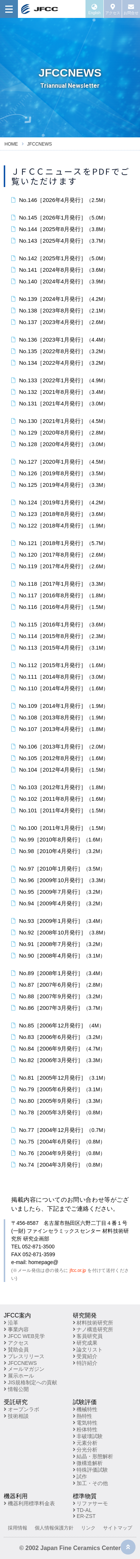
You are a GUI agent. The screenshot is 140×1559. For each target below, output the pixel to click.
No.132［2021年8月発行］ (59, 392)
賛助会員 (16, 1350)
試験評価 (85, 1402)
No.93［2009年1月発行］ (58, 921)
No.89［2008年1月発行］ (58, 973)
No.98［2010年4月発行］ (58, 851)
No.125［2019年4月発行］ (59, 485)
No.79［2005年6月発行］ (58, 1089)
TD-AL (82, 1510)
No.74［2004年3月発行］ (58, 1164)
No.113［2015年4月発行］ (59, 647)
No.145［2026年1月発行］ (59, 217)
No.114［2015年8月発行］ (59, 636)
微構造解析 (88, 1463)
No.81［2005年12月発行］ (59, 1077)
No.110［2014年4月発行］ (59, 688)
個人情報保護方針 (54, 1528)
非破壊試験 (88, 1436)
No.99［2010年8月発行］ (58, 839)
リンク (88, 1528)
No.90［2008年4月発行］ (58, 955)
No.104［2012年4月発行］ (59, 769)
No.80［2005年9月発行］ (58, 1101)
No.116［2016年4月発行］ (59, 607)
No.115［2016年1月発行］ (59, 624)
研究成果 (85, 1343)
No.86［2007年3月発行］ (58, 1008)
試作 (80, 1476)
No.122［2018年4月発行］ (59, 525)
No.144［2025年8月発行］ (59, 229)
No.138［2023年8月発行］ (59, 310)
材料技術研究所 (93, 1323)
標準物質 (85, 1496)
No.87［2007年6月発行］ (58, 984)
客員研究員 (88, 1336)
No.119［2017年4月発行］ (59, 566)
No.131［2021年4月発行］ (59, 403)
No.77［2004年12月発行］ (59, 1130)
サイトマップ (117, 1528)
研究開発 (85, 1315)
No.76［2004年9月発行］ (58, 1153)
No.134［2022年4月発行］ (59, 363)
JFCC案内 (17, 1315)
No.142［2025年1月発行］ (59, 258)
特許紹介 (85, 1363)
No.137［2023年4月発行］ (59, 322)
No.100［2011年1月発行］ (59, 828)
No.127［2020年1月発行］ (59, 461)
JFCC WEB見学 (24, 1336)
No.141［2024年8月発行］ (59, 270)
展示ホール (19, 1376)
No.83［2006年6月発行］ (58, 1037)
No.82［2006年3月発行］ (58, 1060)
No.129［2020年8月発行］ (59, 432)
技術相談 (16, 1416)
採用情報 (17, 1528)
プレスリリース (24, 1356)
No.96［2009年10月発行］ (59, 880)
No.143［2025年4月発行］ (59, 240)
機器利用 (16, 1496)
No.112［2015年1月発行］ (59, 665)
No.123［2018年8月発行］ (59, 514)
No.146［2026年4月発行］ (59, 200)
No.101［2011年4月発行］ (59, 810)
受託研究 (16, 1402)
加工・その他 (90, 1483)
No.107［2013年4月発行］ (59, 729)
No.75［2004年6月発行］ (58, 1141)
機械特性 (85, 1409)
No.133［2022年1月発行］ (59, 380)
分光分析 (85, 1450)
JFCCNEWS (20, 1363)
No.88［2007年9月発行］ (58, 996)
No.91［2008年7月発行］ (58, 944)
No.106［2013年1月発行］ (59, 746)
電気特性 (85, 1423)
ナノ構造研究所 (93, 1329)
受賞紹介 (85, 1356)
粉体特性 (85, 1429)
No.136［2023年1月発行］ (59, 339)
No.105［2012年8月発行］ (59, 758)
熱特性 (83, 1416)
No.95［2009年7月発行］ (58, 892)
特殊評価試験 (90, 1470)
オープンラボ (21, 1409)
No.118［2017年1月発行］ (59, 584)
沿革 (11, 1323)
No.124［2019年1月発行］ (59, 502)
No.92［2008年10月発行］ (59, 932)
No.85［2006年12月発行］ (57, 1025)
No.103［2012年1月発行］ (59, 787)
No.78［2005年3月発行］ (58, 1112)
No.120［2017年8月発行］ (59, 554)
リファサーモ (90, 1503)
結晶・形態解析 (93, 1456)
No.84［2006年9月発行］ (58, 1048)
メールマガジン (24, 1369)
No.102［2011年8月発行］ (59, 799)
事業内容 (16, 1329)
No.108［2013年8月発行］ (59, 717)
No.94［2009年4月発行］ (58, 903)
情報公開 (16, 1389)
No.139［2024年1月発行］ (59, 299)
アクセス (16, 1343)
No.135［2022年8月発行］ (59, 351)
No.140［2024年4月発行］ (59, 281)
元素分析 (85, 1443)
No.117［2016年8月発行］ (59, 595)
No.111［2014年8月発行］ (59, 676)
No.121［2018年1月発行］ (59, 543)
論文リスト (88, 1350)
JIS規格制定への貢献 (30, 1382)
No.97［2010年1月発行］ (58, 868)
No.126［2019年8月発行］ (59, 473)
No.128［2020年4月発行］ (59, 444)
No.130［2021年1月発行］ (59, 421)
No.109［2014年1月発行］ (59, 706)
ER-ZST (84, 1516)
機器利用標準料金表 (29, 1503)
